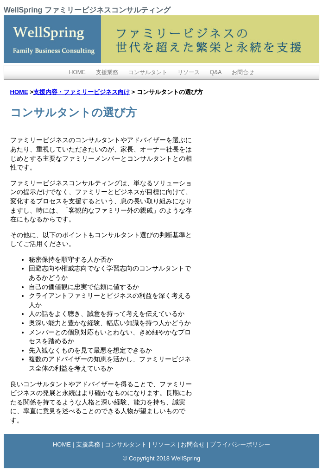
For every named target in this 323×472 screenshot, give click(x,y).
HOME (77, 72)
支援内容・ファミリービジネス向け (81, 91)
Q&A (216, 72)
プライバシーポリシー (240, 444)
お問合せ (243, 72)
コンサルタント (147, 72)
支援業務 (107, 72)
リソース (188, 72)
